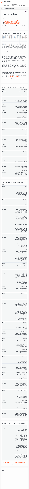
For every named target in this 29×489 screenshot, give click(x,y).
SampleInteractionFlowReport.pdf (13, 76)
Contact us (22, 469)
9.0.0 (26, 11)
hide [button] (2, 18)
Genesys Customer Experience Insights (14, 5)
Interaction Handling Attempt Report (9, 68)
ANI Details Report (6, 462)
